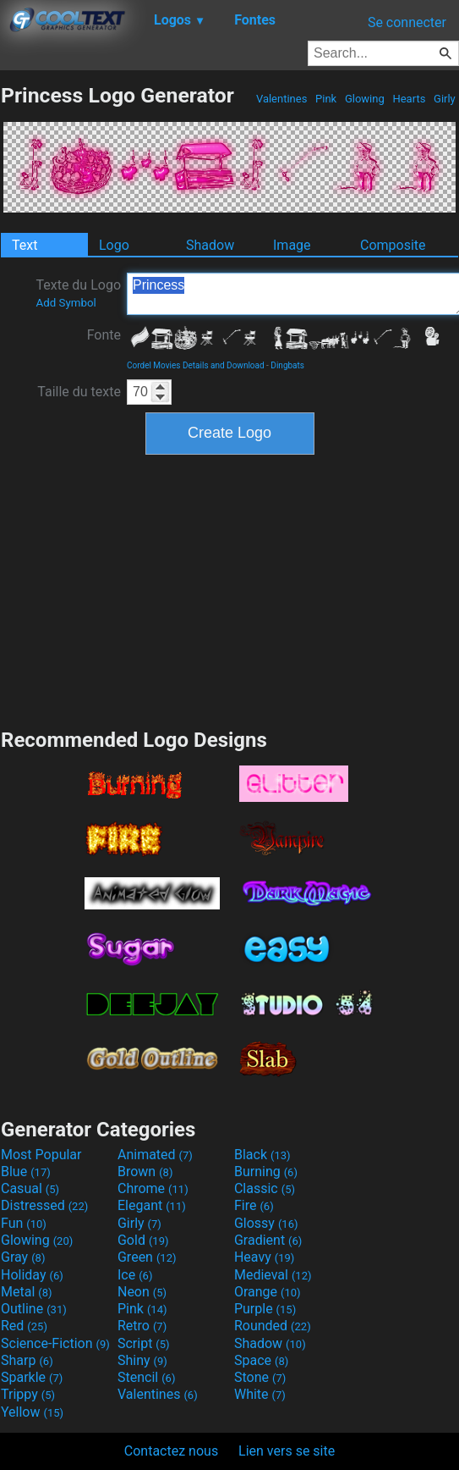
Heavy (264, 1257)
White (260, 1394)
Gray (23, 1257)
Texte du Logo (78, 293)
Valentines (282, 98)
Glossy (266, 1223)
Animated (155, 1155)
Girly (444, 98)
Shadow (210, 245)
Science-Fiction (55, 1343)
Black (262, 1155)
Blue (26, 1171)
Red (24, 1326)
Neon (142, 1292)
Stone (260, 1377)
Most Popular (41, 1155)
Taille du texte (79, 392)
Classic (264, 1188)
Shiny (142, 1360)
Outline (34, 1309)
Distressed (44, 1205)
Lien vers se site (286, 1451)
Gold (143, 1240)
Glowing (364, 98)
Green (147, 1257)
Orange (267, 1292)
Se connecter (407, 22)
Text (24, 245)
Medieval (273, 1275)
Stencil (146, 1377)
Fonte (104, 335)
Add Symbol (66, 302)
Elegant (151, 1205)
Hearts (409, 98)
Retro (142, 1326)
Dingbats (287, 365)
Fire (254, 1205)
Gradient (268, 1240)
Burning (266, 1171)
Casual (30, 1188)
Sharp (27, 1360)
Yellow (32, 1412)
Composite (393, 245)
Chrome (153, 1188)
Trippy (28, 1394)
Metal (26, 1292)
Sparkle (32, 1377)
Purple (265, 1309)
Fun (23, 1223)
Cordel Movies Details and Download (196, 365)
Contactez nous (171, 1451)
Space (261, 1360)
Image (292, 245)
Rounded (272, 1326)
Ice (134, 1275)
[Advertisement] (230, 589)
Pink (326, 98)
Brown (144, 1171)
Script (143, 1343)
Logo (114, 245)
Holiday (32, 1275)
